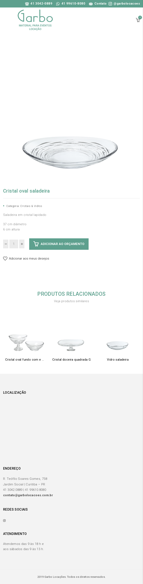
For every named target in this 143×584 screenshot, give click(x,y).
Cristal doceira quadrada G (71, 359)
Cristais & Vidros (31, 206)
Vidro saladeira (118, 359)
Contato (97, 3)
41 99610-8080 (70, 3)
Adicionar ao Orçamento (62, 244)
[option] (71, 113)
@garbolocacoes (124, 3)
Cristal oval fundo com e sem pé (25, 359)
